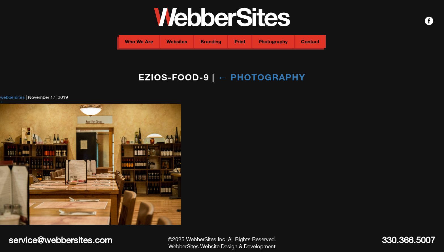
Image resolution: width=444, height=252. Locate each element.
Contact (310, 41)
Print (239, 41)
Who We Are (139, 41)
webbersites (12, 97)
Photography (273, 41)
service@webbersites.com (60, 239)
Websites (176, 41)
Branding (210, 41)
